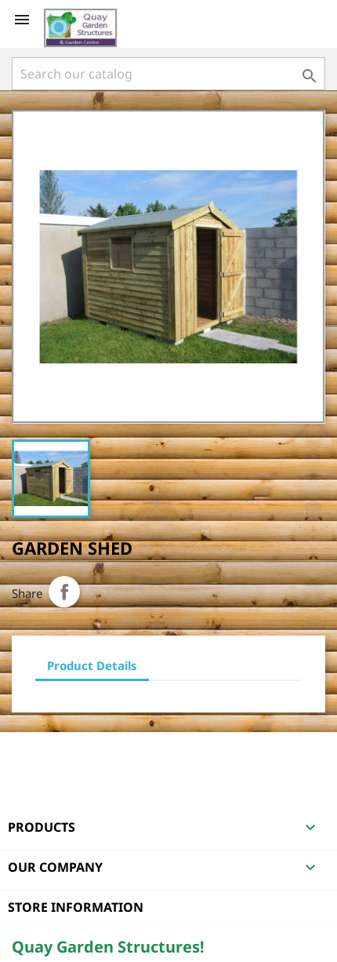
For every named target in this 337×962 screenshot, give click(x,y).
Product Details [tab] (92, 665)
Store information (75, 907)
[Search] (168, 73)
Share (64, 591)
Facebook (25, 752)
